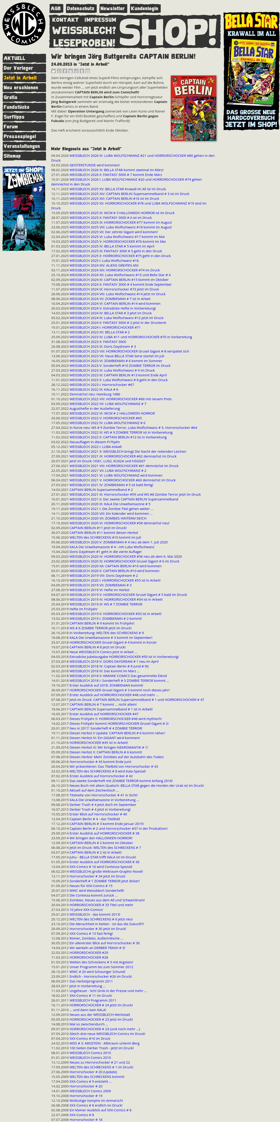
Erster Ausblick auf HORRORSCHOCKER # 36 (104, 862)
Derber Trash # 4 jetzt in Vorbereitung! (100, 809)
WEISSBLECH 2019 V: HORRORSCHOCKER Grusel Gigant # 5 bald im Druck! (128, 594)
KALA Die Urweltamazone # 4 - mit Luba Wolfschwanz (111, 547)
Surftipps (14, 117)
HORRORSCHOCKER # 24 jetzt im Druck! (101, 1005)
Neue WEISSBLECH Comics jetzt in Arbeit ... (103, 652)
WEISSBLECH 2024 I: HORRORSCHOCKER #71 (105, 327)
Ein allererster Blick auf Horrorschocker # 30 (104, 943)
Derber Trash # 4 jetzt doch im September (102, 804)
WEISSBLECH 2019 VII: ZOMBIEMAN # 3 (100, 585)
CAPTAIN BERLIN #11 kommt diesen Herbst (103, 532)
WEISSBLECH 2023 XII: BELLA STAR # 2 (99, 332)
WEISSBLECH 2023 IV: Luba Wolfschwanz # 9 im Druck (112, 370)
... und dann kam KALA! (87, 1009)
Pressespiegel (20, 136)
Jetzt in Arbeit (20, 78)
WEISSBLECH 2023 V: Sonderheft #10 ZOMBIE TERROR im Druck (120, 365)
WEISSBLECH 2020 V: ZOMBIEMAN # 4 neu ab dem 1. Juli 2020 (118, 542)
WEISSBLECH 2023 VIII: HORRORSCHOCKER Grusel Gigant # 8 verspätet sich (129, 351)
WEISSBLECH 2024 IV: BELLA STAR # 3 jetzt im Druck (110, 313)
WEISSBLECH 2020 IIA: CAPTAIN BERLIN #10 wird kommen (115, 566)
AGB (56, 8)
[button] (53, 72)
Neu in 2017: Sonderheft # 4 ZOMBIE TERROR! (105, 728)
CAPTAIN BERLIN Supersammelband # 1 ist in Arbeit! (111, 709)
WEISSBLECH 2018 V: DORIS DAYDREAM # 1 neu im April (113, 661)
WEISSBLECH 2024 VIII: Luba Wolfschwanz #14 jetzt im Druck (117, 294)
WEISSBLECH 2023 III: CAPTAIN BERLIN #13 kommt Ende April (118, 375)
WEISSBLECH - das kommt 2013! (94, 914)
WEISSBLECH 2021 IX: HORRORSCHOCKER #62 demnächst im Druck (122, 456)
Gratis (11, 97)
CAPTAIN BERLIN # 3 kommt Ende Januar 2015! (106, 823)
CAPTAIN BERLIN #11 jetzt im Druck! (98, 527)
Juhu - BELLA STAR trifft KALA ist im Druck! (102, 857)
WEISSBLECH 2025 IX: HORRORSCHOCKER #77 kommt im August (120, 222)
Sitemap (12, 156)
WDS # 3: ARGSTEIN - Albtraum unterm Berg (104, 1043)
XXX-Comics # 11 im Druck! (90, 995)
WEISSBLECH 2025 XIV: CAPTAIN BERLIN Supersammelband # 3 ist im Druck (129, 193)
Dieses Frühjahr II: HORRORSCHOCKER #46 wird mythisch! (115, 718)
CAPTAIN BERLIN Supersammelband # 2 (101, 489)
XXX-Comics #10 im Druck (89, 1038)
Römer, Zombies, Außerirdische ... (96, 938)
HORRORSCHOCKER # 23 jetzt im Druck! (101, 1019)
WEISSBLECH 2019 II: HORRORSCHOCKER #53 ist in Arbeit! (115, 613)
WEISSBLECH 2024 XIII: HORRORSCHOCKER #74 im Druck (114, 270)
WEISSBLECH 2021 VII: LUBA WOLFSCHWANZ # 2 (107, 470)
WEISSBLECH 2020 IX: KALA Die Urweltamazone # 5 (109, 504)
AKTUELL (14, 58)
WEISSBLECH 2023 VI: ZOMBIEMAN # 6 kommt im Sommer (115, 360)
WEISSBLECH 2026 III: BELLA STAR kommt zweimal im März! (116, 169)
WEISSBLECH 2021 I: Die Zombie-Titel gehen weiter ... (111, 508)
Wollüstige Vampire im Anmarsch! (96, 1100)
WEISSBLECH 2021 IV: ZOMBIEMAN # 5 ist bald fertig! (111, 484)
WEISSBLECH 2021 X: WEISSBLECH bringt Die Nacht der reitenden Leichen (127, 451)
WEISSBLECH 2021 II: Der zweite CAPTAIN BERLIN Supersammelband (123, 499)
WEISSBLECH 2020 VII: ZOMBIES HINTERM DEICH (107, 518)
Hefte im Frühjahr (83, 609)
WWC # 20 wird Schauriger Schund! (97, 971)
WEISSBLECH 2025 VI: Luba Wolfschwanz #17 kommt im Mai (117, 236)
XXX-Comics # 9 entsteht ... (90, 1081)
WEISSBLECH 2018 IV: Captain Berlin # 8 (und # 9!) (108, 666)
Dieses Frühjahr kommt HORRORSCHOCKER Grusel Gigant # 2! (118, 723)
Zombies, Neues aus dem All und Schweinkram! (107, 900)
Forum (11, 127)
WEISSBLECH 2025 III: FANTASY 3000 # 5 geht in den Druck (115, 251)
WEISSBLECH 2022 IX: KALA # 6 (93, 389)
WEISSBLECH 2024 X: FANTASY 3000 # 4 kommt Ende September (120, 284)
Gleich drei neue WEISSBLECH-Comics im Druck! (107, 1033)
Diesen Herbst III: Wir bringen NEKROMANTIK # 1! (108, 747)
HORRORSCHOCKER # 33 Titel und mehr (101, 904)
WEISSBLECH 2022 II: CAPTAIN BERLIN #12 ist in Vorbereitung (118, 437)
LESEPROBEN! (84, 42)
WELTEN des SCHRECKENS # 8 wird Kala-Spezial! (107, 771)
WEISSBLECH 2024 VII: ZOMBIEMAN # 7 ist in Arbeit (109, 298)
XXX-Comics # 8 (81, 1114)
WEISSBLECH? (84, 29)
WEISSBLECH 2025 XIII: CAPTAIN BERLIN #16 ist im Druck (114, 198)
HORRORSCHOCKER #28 (88, 957)
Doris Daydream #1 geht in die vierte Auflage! (105, 551)
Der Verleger (18, 68)
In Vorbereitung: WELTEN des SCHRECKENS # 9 (106, 632)
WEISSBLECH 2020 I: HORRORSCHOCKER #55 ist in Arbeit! (114, 580)
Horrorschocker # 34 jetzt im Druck (97, 876)
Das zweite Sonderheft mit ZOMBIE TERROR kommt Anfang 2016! (121, 780)
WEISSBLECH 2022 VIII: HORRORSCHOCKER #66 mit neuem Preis (120, 399)
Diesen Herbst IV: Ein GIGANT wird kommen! (104, 737)
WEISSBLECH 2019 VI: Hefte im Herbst (99, 589)
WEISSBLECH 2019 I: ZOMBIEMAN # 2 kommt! (105, 618)
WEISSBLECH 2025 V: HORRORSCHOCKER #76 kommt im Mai (117, 241)
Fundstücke (17, 107)
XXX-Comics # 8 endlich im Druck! (95, 1105)
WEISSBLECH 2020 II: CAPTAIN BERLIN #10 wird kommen (114, 570)
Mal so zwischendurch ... (88, 1024)
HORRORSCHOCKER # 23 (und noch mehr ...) (104, 1029)
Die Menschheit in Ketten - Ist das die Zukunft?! (106, 924)
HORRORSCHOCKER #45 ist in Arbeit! (98, 742)
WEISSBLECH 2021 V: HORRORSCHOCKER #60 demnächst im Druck (122, 480)
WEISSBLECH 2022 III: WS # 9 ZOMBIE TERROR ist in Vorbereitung (121, 432)
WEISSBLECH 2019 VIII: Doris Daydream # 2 (103, 575)
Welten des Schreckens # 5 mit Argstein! (101, 962)
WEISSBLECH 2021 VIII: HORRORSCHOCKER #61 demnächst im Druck (123, 465)
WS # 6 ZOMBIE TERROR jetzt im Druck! (100, 628)
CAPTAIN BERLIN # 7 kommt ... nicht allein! (103, 704)
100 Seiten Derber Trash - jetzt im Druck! (101, 1048)
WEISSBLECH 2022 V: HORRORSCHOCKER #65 (105, 418)
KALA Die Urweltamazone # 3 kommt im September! (110, 637)
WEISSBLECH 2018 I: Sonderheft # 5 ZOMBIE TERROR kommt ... (119, 680)
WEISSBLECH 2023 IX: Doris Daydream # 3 (102, 346)
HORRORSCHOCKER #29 (88, 952)
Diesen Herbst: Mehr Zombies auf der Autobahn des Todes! (116, 757)
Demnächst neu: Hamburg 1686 (94, 394)
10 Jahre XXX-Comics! (86, 909)
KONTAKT (65, 19)
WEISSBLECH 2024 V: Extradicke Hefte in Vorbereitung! (112, 308)
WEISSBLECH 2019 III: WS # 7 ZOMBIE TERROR (105, 604)
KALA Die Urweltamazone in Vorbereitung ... (104, 799)
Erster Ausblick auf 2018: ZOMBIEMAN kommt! (106, 685)
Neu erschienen (21, 88)
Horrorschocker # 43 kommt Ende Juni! (100, 761)
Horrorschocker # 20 (85, 1086)
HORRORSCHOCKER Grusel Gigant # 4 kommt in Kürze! (113, 642)
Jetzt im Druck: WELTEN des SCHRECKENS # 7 (105, 847)
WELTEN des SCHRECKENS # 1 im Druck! (101, 1067)
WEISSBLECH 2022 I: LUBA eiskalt (95, 446)
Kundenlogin (144, 8)
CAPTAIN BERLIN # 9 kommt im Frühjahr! (101, 623)
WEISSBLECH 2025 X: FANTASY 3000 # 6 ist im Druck (110, 217)
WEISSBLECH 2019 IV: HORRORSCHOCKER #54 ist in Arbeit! (116, 599)
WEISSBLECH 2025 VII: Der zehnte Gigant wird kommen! (113, 232)
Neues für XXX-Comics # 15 (90, 885)
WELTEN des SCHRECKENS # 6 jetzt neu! (101, 919)
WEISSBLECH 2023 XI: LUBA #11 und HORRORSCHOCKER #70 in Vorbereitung (130, 337)
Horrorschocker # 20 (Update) (93, 1072)
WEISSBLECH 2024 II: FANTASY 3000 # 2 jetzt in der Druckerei (117, 322)
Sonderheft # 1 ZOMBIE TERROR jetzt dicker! (104, 881)
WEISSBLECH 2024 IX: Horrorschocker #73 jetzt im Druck (114, 289)
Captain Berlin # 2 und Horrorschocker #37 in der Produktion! (118, 828)
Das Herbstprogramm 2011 (91, 981)
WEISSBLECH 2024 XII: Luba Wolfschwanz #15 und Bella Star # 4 (120, 274)
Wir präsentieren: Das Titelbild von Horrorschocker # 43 (113, 766)
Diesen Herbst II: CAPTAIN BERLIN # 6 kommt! (105, 752)
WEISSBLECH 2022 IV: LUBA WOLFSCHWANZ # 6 (107, 422)
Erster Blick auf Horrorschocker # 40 (98, 814)
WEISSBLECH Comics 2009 (90, 1091)
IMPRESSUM (100, 19)
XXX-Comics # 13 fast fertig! (91, 933)
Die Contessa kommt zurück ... (93, 895)
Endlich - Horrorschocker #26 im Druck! (100, 976)
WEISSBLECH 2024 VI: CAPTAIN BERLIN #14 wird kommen (114, 303)
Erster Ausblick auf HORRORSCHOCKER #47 (103, 714)
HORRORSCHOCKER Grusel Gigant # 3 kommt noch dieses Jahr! (119, 690)
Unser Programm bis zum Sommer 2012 (101, 967)
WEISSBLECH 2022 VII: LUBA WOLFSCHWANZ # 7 (107, 403)
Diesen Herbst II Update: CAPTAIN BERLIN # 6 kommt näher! (117, 733)
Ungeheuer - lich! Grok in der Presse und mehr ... (108, 990)
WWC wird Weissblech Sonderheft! (96, 890)
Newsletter (113, 8)
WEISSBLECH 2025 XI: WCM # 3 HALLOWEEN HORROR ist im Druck (121, 212)
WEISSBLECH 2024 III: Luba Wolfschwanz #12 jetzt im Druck (116, 317)
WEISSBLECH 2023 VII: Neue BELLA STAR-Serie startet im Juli (116, 356)
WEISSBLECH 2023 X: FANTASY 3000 (97, 341)
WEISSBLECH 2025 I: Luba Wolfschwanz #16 (104, 260)
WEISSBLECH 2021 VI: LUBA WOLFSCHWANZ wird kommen (115, 475)
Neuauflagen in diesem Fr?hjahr (94, 442)
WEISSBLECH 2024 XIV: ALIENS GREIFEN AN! (103, 265)
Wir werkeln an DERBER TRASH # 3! (97, 947)
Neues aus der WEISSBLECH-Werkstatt (99, 1014)
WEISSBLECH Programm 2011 (92, 1000)
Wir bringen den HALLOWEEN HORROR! (100, 838)
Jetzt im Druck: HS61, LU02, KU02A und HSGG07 (107, 461)
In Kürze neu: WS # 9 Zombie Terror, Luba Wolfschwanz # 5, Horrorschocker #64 (133, 427)
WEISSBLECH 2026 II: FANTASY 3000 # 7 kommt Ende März (115, 174)
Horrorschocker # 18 (85, 1119)
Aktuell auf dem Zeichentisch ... (94, 790)
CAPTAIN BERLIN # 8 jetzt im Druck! (97, 647)
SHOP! (168, 31)
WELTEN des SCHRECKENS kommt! (96, 1076)
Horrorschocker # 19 (85, 1095)
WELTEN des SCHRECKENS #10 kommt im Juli (105, 537)
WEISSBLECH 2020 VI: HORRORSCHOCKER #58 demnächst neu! (119, 523)
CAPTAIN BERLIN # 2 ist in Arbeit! (95, 852)
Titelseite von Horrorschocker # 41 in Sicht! (103, 795)
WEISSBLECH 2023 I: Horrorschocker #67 (101, 384)
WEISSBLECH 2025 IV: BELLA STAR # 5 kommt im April (111, 246)
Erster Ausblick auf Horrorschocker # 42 (101, 776)
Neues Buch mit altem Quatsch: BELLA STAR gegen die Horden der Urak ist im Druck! (136, 785)
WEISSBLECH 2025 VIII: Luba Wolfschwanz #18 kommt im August (120, 227)
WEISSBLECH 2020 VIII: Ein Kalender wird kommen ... (111, 513)
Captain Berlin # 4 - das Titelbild (94, 819)
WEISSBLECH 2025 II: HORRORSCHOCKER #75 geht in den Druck (120, 255)
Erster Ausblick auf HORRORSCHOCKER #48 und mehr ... (114, 694)
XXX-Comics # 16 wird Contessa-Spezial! (100, 866)
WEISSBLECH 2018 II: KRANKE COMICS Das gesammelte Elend (118, 675)
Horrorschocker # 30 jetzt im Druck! (97, 928)
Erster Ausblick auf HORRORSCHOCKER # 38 (104, 833)
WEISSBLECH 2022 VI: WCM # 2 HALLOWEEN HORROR (112, 413)
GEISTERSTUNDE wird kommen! (94, 165)
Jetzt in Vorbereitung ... (87, 986)
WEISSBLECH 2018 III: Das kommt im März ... (104, 671)
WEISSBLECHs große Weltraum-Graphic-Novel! (106, 871)
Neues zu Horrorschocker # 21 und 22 (99, 1062)
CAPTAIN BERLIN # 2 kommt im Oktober (101, 842)
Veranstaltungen (22, 146)
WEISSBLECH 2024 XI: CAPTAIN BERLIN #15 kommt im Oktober (118, 279)
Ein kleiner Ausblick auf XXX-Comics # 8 (100, 1110)
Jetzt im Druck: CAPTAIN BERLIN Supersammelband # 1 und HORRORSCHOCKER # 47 (136, 699)
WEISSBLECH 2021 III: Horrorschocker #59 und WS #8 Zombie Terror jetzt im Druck (135, 494)
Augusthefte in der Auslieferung (94, 408)
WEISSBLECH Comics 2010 (90, 1052)
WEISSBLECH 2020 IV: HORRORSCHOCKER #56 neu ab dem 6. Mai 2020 (125, 556)
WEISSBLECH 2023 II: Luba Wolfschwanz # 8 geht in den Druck (118, 379)
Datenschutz (80, 8)
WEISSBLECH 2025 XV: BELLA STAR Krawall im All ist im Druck (117, 189)
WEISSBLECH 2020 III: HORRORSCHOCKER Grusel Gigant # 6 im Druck (124, 561)
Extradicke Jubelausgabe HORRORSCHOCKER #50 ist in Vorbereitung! (124, 656)
